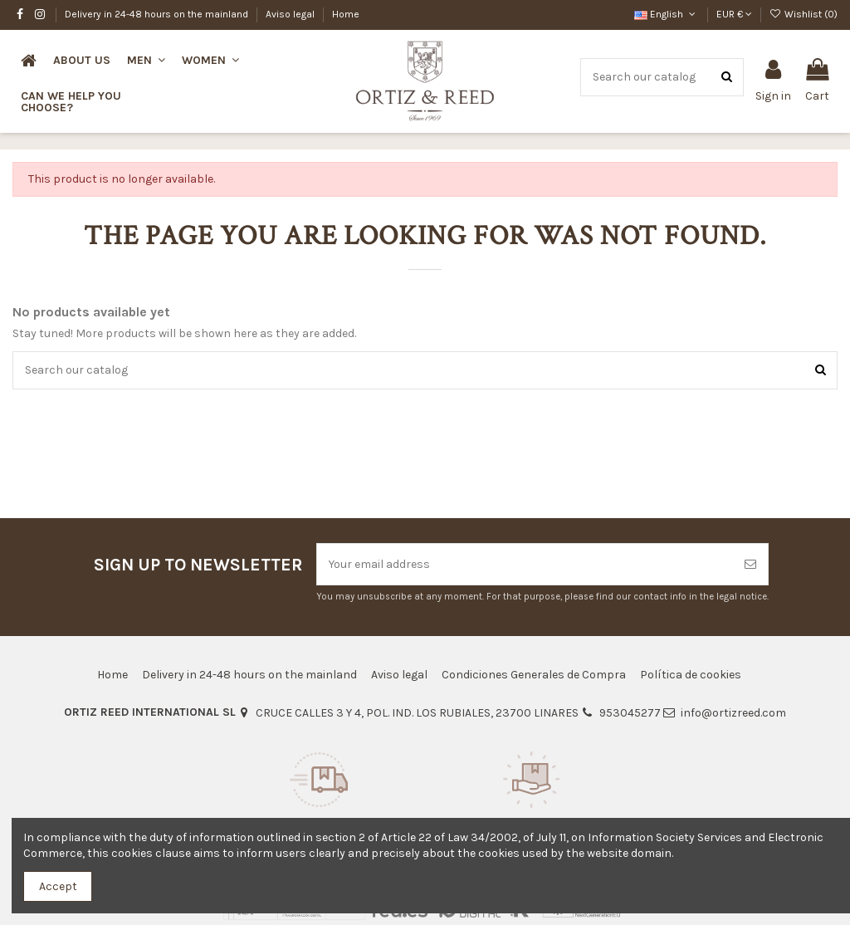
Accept (58, 886)
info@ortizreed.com (733, 713)
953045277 (630, 713)
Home (345, 14)
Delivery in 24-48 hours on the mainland (158, 14)
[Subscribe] (750, 564)
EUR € (734, 14)
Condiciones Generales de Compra (534, 675)
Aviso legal (291, 14)
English (666, 14)
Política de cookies (690, 675)
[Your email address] (525, 564)
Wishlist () (803, 14)
